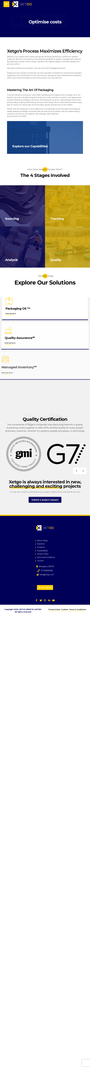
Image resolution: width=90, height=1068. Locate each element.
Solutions (41, 544)
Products (41, 548)
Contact (40, 561)
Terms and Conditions (46, 558)
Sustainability (42, 551)
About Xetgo (42, 541)
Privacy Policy (43, 554)
